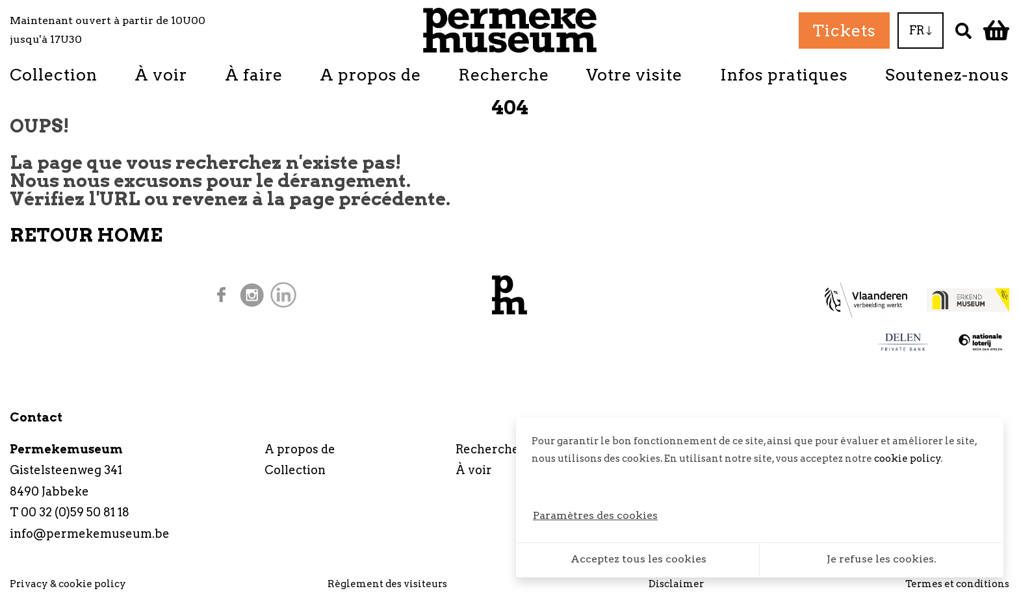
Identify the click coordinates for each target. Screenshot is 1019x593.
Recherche (503, 74)
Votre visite (634, 74)
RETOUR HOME (86, 235)
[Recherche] (963, 30)
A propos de (370, 74)
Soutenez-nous (947, 74)
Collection (53, 74)
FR (920, 30)
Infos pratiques (784, 74)
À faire (254, 74)
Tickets (844, 30)
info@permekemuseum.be (90, 533)
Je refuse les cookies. (881, 559)
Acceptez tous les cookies (638, 559)
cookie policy (907, 458)
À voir (161, 74)
